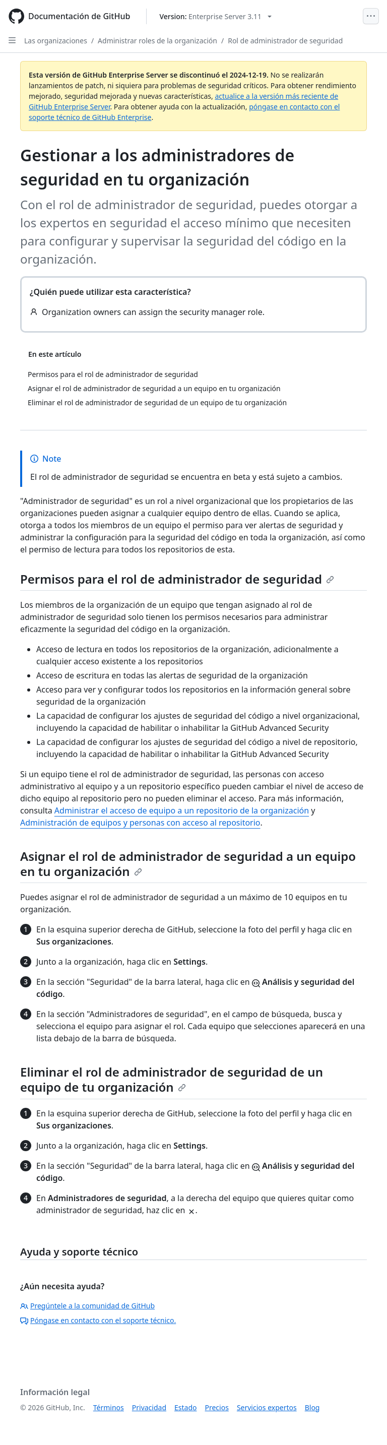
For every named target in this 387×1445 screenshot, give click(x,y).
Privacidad (149, 1407)
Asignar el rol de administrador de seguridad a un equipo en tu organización (188, 863)
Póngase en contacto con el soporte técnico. (98, 1320)
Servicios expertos (267, 1407)
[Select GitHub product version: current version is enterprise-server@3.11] (215, 16)
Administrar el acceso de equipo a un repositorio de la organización (181, 810)
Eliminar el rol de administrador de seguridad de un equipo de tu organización (171, 1079)
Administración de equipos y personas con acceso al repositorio (140, 822)
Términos (108, 1407)
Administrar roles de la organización (157, 40)
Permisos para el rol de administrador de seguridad (177, 579)
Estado (185, 1407)
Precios (217, 1407)
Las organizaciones (55, 40)
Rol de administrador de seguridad (285, 40)
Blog (312, 1407)
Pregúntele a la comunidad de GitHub (87, 1305)
